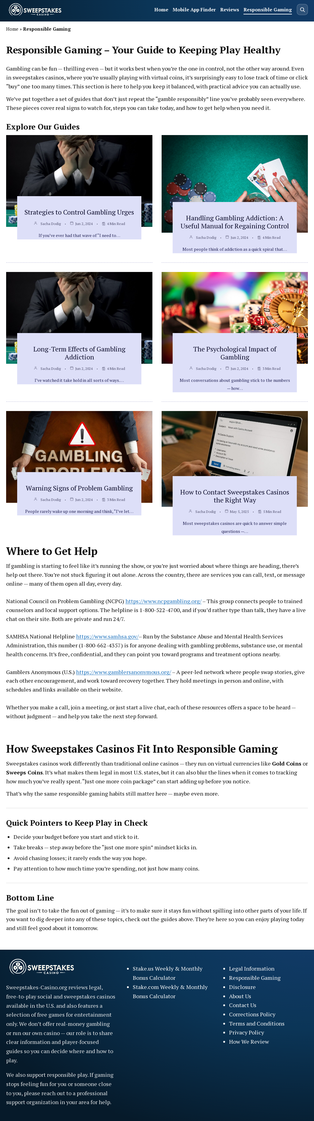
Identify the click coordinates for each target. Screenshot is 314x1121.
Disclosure (242, 987)
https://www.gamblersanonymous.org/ (123, 672)
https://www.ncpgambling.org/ (163, 601)
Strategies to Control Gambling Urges (79, 212)
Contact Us (242, 1005)
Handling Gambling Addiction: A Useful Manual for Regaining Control (235, 221)
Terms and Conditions (257, 1023)
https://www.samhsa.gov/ (107, 636)
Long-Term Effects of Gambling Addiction (79, 352)
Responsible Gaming (267, 9)
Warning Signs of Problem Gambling (79, 487)
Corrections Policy (252, 1014)
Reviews (229, 9)
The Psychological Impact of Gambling (234, 352)
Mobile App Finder (194, 9)
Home (161, 9)
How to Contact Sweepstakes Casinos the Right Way (234, 495)
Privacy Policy (246, 1032)
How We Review (249, 1041)
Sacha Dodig (50, 223)
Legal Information (251, 968)
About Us (240, 996)
